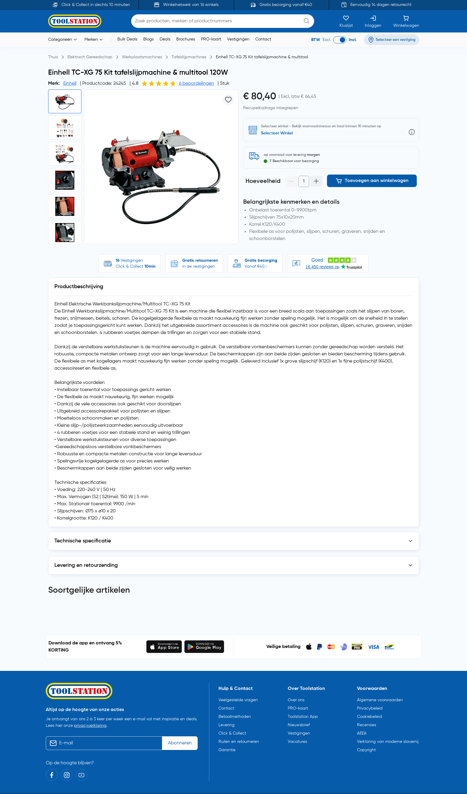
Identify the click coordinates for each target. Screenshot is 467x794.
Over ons (296, 698)
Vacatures (297, 739)
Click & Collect (232, 731)
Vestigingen (238, 39)
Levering (226, 723)
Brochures (185, 39)
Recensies (366, 723)
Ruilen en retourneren (238, 739)
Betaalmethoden (234, 714)
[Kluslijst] (346, 21)
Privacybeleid (370, 706)
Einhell (69, 83)
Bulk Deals (127, 39)
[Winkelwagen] (406, 21)
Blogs (148, 39)
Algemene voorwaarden (380, 698)
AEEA (362, 731)
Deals (165, 39)
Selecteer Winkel (277, 133)
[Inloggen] (373, 21)
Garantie (226, 748)
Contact (263, 39)
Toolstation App (303, 714)
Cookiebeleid (369, 714)
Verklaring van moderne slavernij (388, 739)
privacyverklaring (90, 723)
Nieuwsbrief (299, 723)
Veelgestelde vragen (238, 698)
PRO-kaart (211, 39)
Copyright (366, 748)
